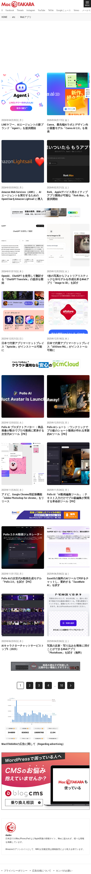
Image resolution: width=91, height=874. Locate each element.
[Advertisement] (45, 43)
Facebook (10, 10)
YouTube (41, 10)
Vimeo (76, 10)
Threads (20, 10)
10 (61, 685)
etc (13, 17)
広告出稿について (41, 870)
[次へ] (70, 685)
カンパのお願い (64, 870)
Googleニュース (63, 10)
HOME (4, 17)
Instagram (31, 10)
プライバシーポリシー (15, 870)
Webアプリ (25, 17)
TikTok (50, 10)
